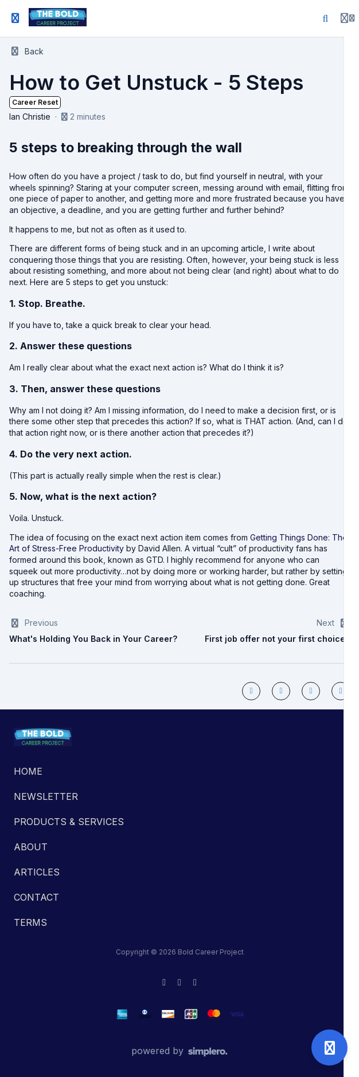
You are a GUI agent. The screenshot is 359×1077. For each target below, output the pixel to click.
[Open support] (329, 1047)
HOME (28, 771)
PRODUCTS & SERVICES (69, 821)
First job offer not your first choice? (277, 639)
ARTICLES (37, 872)
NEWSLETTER (46, 796)
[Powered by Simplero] (179, 1051)
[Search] (326, 18)
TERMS (30, 922)
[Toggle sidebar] (15, 18)
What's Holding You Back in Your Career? (93, 639)
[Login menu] (347, 18)
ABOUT (31, 847)
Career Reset (35, 102)
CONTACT (36, 897)
